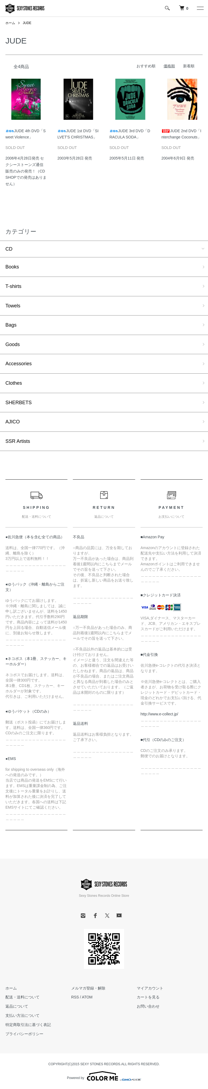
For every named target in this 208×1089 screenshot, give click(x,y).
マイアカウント (150, 988)
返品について (16, 1006)
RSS (75, 997)
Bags (11, 325)
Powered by (104, 1076)
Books (12, 267)
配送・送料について (22, 997)
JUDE (27, 23)
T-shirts (13, 286)
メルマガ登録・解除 (88, 988)
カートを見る (148, 997)
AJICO (12, 421)
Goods (12, 344)
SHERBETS (18, 402)
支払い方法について (22, 1015)
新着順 (188, 66)
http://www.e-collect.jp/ (159, 714)
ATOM (87, 997)
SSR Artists (17, 441)
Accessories (18, 363)
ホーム (10, 23)
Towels (12, 305)
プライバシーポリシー (24, 1034)
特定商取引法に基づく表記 (28, 1024)
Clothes (13, 383)
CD (8, 249)
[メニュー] (200, 8)
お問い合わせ (148, 1006)
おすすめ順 (145, 66)
